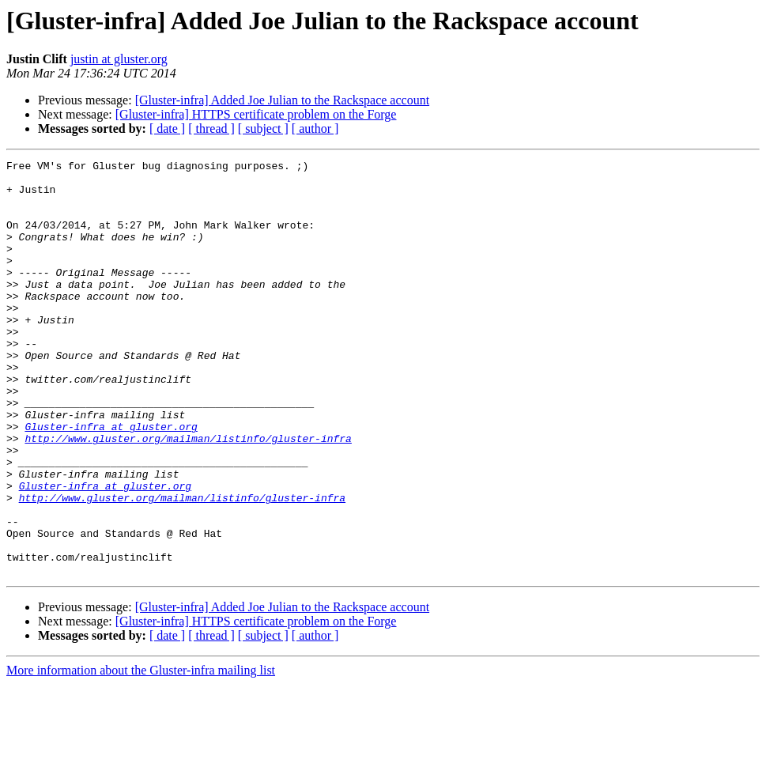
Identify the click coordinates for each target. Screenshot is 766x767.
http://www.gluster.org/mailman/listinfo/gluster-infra (188, 495)
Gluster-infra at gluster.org (111, 481)
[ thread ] (211, 128)
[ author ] (315, 128)
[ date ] (167, 128)
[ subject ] (263, 128)
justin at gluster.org (119, 59)
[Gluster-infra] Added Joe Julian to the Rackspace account (282, 100)
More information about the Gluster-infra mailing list (140, 753)
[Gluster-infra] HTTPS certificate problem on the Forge (256, 114)
